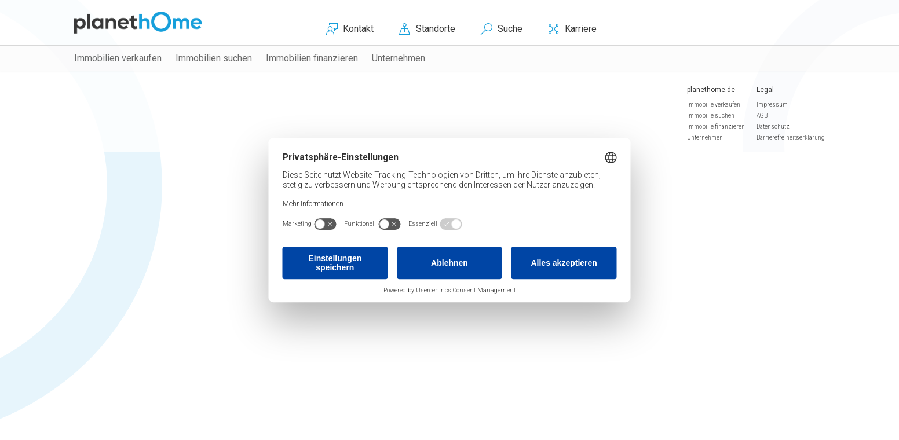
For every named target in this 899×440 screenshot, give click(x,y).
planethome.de (711, 90)
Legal (765, 90)
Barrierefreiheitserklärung (791, 137)
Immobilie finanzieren (716, 126)
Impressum (772, 104)
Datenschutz (773, 126)
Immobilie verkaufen (713, 104)
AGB (762, 115)
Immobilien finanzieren (312, 58)
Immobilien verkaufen (118, 58)
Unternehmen (398, 58)
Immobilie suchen (710, 115)
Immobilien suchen (214, 58)
